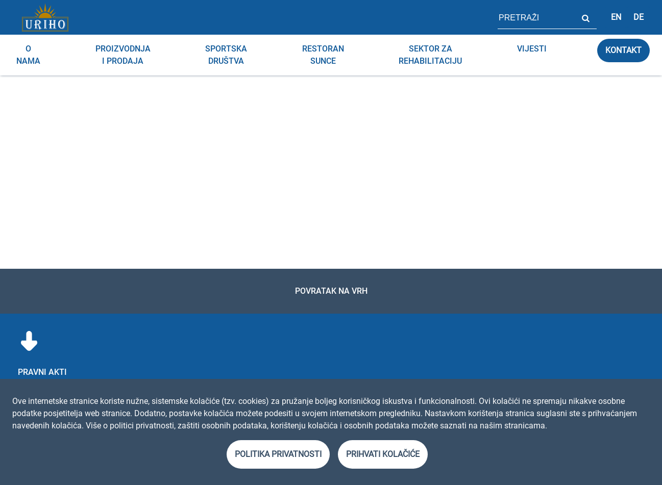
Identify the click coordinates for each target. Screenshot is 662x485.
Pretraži (585, 17)
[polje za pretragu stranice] (536, 17)
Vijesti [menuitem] (532, 49)
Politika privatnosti (278, 454)
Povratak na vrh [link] (331, 291)
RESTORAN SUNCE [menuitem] (323, 55)
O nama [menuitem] (28, 55)
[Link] (45, 17)
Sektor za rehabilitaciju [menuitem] (430, 55)
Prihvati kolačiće (383, 454)
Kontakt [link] (623, 50)
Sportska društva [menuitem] (226, 55)
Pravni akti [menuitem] (42, 372)
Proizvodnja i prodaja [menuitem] (123, 55)
